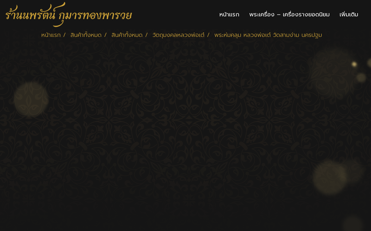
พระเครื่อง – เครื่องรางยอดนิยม (289, 14)
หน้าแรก (229, 14)
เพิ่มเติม (349, 14)
